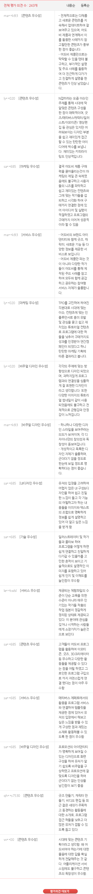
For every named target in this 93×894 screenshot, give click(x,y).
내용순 (70, 5)
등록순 (85, 5)
